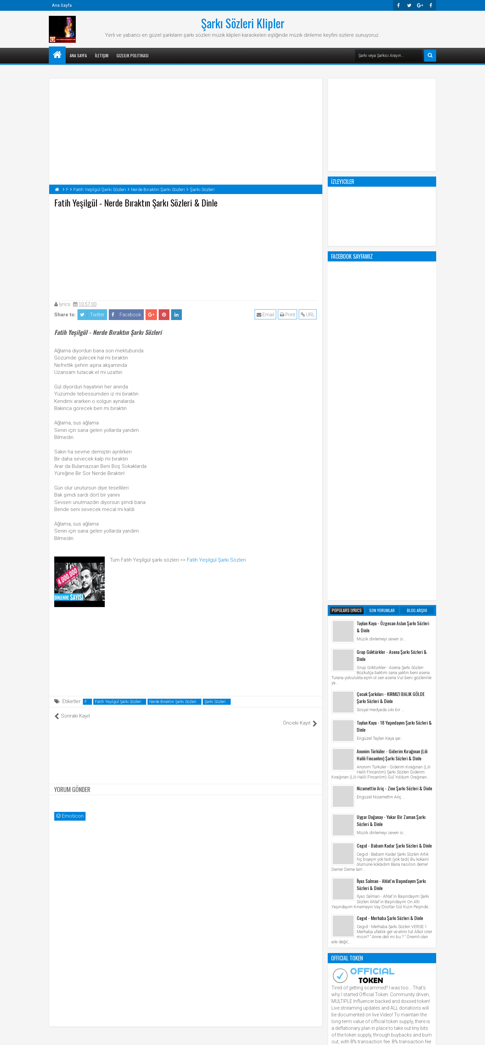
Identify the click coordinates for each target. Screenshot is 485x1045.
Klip (337, 820)
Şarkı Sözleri (215, 701)
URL (308, 314)
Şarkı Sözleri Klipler (242, 23)
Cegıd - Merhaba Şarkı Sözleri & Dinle (390, 646)
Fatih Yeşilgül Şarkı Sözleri (216, 560)
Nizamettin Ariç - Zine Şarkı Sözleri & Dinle (394, 516)
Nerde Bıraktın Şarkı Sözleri (172, 701)
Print (288, 314)
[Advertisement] (185, 253)
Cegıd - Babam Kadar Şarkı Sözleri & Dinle (394, 574)
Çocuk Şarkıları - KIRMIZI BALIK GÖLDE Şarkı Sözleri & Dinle (391, 426)
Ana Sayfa (62, 5)
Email (266, 314)
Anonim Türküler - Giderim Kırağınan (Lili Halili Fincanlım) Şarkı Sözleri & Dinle (392, 483)
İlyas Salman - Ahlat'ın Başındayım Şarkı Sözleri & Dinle (391, 613)
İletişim (101, 55)
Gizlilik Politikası (133, 55)
